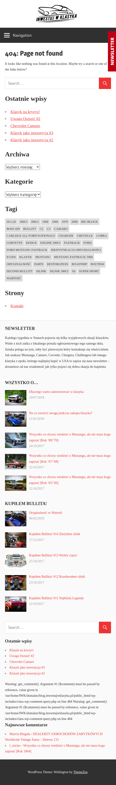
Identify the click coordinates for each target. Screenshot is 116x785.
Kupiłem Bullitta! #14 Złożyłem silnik (54, 534)
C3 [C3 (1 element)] (48, 229)
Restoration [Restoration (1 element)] (57, 264)
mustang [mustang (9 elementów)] (42, 257)
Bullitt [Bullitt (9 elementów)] (29, 229)
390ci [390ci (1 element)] (24, 221)
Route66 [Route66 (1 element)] (97, 264)
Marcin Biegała (20, 734)
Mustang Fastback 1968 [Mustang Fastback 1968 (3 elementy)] (73, 257)
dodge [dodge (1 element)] (31, 242)
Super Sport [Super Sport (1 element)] (89, 271)
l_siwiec (15, 745)
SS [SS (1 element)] (73, 271)
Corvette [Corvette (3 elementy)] (15, 242)
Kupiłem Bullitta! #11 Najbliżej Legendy (56, 598)
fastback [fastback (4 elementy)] (72, 242)
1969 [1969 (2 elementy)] (55, 221)
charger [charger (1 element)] (65, 235)
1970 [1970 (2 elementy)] (65, 221)
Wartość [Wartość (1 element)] (14, 278)
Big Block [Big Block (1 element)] (89, 221)
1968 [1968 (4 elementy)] (45, 221)
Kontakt (17, 306)
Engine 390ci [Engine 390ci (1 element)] (50, 242)
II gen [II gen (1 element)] (11, 257)
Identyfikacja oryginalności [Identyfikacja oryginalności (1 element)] (76, 250)
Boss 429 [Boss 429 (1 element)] (13, 229)
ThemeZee (80, 772)
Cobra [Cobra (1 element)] (101, 235)
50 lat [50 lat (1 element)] (11, 221)
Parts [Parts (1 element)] (39, 264)
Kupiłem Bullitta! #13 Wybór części (53, 555)
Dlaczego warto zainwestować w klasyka (56, 392)
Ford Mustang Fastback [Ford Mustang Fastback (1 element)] (27, 250)
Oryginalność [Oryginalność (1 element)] (19, 264)
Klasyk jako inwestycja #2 (31, 140)
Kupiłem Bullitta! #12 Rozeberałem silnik (57, 576)
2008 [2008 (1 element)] (75, 221)
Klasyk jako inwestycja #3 (31, 133)
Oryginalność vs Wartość (45, 512)
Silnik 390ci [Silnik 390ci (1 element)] (59, 271)
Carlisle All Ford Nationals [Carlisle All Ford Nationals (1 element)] (31, 235)
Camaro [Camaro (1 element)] (61, 229)
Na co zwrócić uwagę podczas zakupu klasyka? (60, 413)
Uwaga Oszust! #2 (25, 118)
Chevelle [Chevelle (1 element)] (85, 235)
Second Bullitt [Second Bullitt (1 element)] (20, 271)
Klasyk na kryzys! (25, 112)
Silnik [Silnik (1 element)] (41, 271)
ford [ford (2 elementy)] (87, 242)
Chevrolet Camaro (25, 126)
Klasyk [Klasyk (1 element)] (25, 257)
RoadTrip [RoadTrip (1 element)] (79, 264)
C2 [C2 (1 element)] (41, 229)
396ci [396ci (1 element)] (35, 221)
